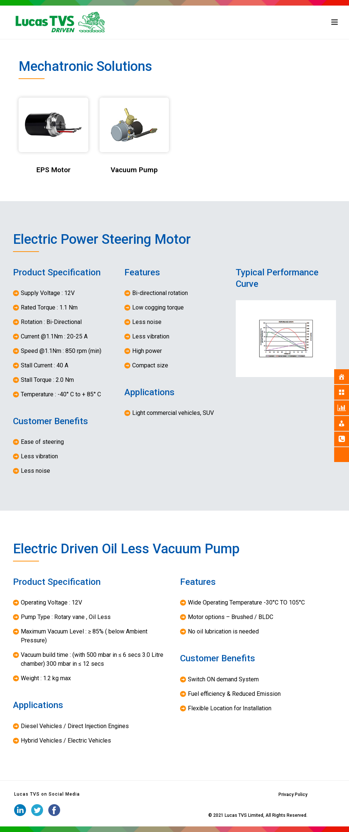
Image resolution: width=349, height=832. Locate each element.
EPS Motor (53, 170)
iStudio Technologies (185, 815)
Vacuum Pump (134, 170)
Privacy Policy (292, 794)
